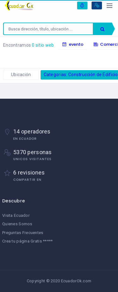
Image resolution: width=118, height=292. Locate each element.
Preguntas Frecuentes (22, 232)
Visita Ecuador (16, 215)
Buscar (102, 29)
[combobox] (48, 28)
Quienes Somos (17, 224)
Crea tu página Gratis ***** (27, 241)
